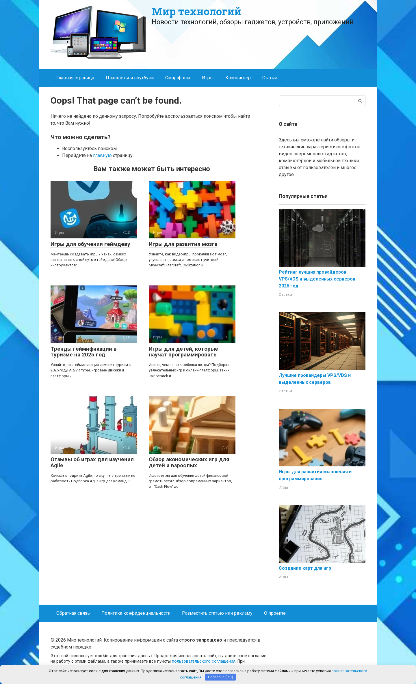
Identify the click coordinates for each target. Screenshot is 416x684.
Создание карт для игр (305, 568)
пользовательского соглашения (203, 661)
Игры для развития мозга (183, 244)
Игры (208, 78)
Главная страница (75, 78)
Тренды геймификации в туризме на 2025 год (84, 351)
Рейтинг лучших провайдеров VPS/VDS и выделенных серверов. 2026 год (317, 279)
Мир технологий (196, 11)
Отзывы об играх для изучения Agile (92, 462)
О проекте (275, 613)
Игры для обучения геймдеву (90, 244)
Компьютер (238, 78)
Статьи (269, 78)
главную (102, 155)
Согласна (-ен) (220, 677)
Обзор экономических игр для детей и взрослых (189, 462)
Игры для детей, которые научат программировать (183, 351)
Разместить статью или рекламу (217, 613)
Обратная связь (73, 613)
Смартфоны (177, 78)
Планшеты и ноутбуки (130, 78)
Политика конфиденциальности (135, 613)
